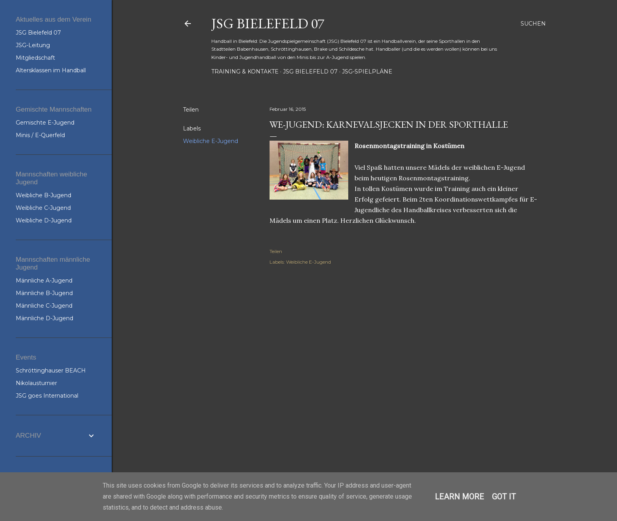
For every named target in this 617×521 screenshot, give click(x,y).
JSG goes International (47, 395)
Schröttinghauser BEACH (51, 370)
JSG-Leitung (33, 45)
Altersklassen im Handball (51, 70)
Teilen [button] (191, 109)
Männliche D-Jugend (44, 318)
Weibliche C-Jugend (43, 207)
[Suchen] (533, 23)
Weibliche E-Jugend (210, 141)
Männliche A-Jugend (44, 280)
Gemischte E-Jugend (45, 122)
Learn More (459, 496)
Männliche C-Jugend (44, 305)
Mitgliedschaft (35, 57)
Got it (504, 496)
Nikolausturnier (36, 383)
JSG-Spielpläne (367, 71)
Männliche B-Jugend (44, 293)
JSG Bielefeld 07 (267, 23)
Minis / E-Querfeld (40, 135)
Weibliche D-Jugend (44, 220)
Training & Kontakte (245, 71)
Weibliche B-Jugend (43, 195)
